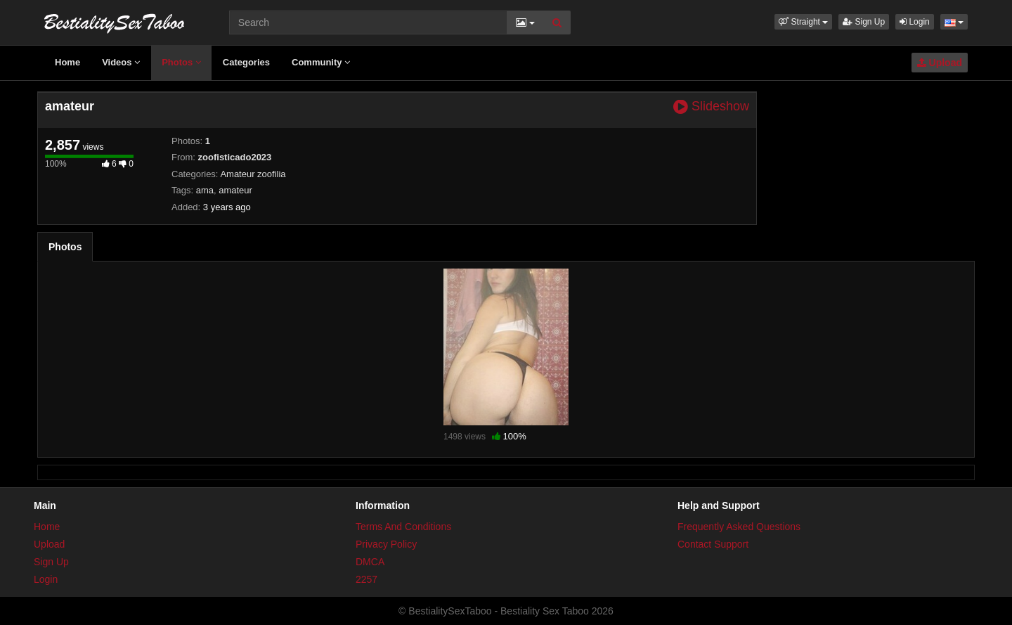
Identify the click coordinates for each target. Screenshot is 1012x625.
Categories (246, 62)
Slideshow (711, 106)
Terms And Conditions (403, 526)
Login (915, 22)
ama (205, 190)
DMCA (370, 561)
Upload (939, 62)
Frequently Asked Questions (738, 526)
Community (321, 62)
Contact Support (712, 544)
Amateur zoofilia (252, 174)
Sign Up (864, 22)
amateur (235, 190)
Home (67, 62)
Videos (121, 62)
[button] (803, 22)
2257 (366, 579)
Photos (181, 62)
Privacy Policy (386, 544)
